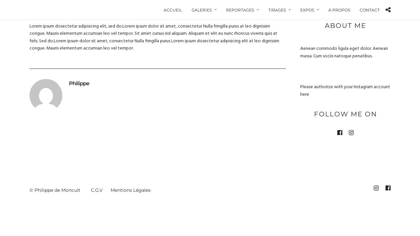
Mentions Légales (131, 190)
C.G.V (97, 190)
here (304, 95)
